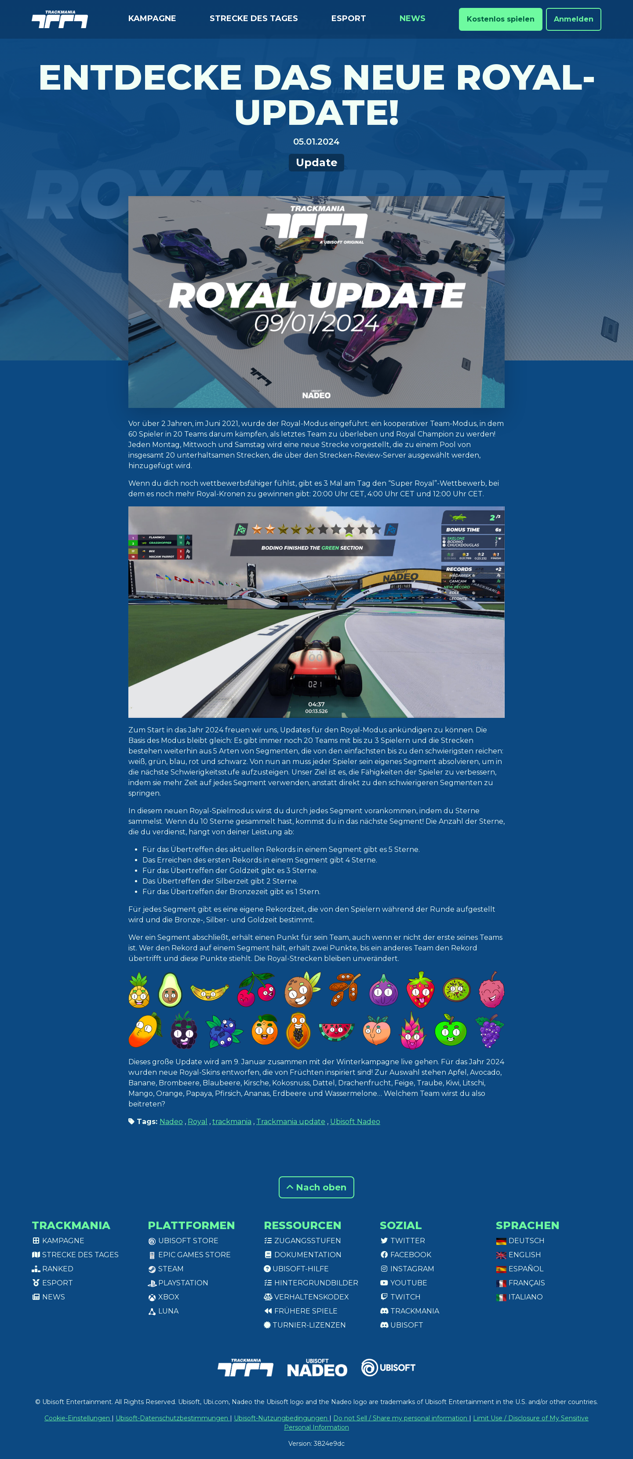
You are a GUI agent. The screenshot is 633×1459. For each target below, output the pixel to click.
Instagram (407, 1269)
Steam (166, 1269)
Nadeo (171, 1121)
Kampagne (152, 18)
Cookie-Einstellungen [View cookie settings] (78, 1418)
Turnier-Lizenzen (305, 1325)
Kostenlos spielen (501, 19)
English (518, 1255)
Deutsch (520, 1241)
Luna (163, 1311)
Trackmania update (290, 1121)
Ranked (52, 1269)
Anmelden (573, 19)
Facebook (405, 1255)
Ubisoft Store (183, 1241)
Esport (348, 18)
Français (520, 1283)
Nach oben (316, 1187)
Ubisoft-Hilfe (296, 1269)
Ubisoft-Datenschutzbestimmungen (173, 1418)
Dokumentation (303, 1255)
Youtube (403, 1283)
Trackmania (409, 1311)
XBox (163, 1297)
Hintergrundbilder (311, 1283)
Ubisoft (401, 1325)
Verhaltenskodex (306, 1297)
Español (519, 1269)
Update (317, 162)
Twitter (402, 1241)
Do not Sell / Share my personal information (401, 1418)
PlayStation (178, 1283)
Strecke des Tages (254, 18)
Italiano (519, 1297)
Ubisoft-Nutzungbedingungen (281, 1418)
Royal (197, 1121)
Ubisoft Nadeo (355, 1121)
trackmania (231, 1121)
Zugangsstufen (302, 1241)
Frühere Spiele (301, 1311)
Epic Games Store (189, 1255)
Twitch (400, 1297)
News (413, 18)
